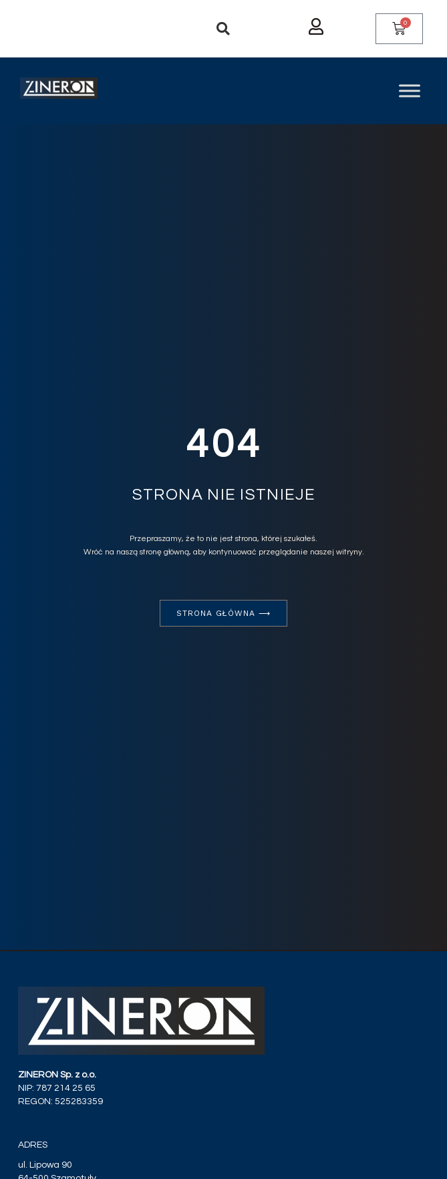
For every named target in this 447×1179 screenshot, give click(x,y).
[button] (223, 29)
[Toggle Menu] (409, 90)
